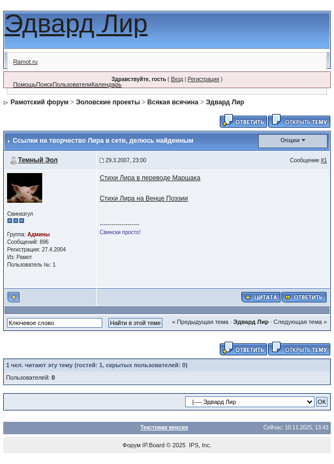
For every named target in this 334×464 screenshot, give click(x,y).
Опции (290, 140)
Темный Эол (38, 160)
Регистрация (203, 79)
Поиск (44, 84)
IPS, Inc (199, 445)
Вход (177, 79)
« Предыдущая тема (200, 322)
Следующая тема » (299, 322)
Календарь (106, 84)
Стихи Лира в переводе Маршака (150, 178)
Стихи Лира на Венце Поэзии (144, 198)
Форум (131, 445)
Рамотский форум (40, 102)
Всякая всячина (172, 102)
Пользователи (72, 84)
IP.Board (153, 445)
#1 (324, 160)
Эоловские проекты (108, 102)
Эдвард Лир (76, 23)
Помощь (24, 84)
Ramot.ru (25, 61)
